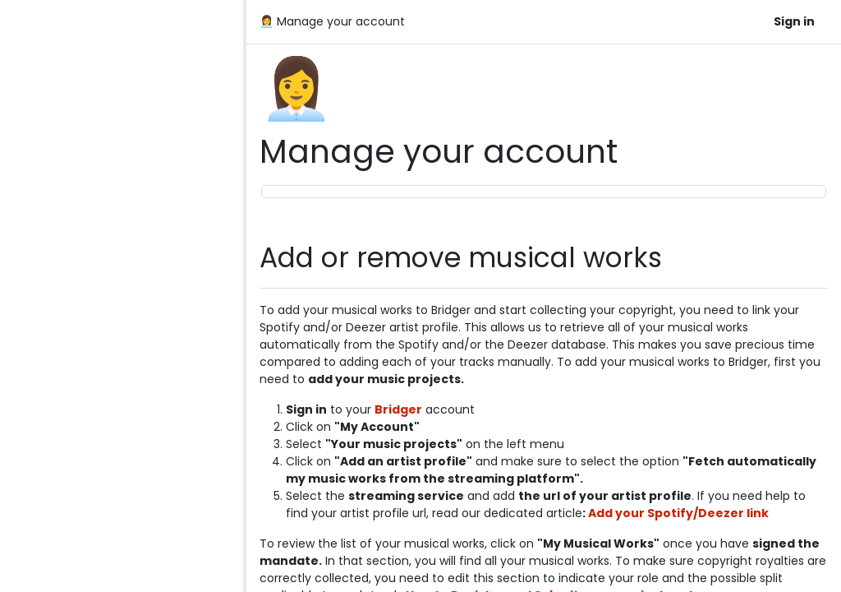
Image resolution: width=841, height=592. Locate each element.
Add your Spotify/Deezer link (678, 513)
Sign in (794, 21)
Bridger (398, 409)
